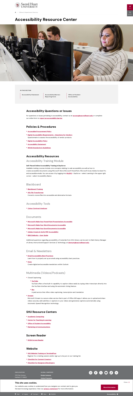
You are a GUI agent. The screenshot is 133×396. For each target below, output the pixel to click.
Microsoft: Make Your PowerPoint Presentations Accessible (50, 222)
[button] (130, 7)
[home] (15, 12)
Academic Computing (36, 317)
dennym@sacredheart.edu (78, 243)
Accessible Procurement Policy (39, 131)
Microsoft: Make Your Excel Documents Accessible (47, 229)
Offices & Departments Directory (28, 12)
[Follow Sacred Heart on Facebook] (95, 372)
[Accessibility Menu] (111, 394)
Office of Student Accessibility (39, 323)
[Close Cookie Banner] (127, 382)
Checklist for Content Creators (39, 359)
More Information (109, 387)
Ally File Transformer (36, 193)
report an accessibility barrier (51, 118)
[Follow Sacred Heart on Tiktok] (111, 372)
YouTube (35, 281)
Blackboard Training (35, 189)
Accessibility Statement (37, 144)
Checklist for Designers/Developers (41, 363)
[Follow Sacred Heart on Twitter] (101, 372)
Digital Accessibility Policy (37, 141)
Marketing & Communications (39, 327)
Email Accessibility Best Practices (40, 256)
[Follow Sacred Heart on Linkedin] (116, 372)
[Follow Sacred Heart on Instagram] (90, 372)
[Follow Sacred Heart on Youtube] (106, 372)
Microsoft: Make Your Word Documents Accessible (47, 225)
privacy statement (51, 389)
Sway (30, 262)
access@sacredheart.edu (83, 116)
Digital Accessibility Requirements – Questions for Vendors (50, 135)
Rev (33, 290)
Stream (30, 296)
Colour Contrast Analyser (37, 208)
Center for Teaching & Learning (39, 320)
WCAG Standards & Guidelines (39, 148)
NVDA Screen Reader (36, 340)
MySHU (69, 173)
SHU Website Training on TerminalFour (42, 353)
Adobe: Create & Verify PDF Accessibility (43, 232)
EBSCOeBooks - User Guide (38, 235)
